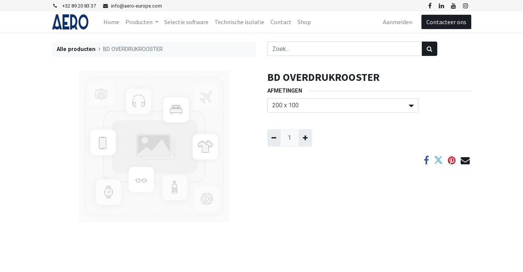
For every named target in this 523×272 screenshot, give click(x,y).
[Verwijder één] (274, 138)
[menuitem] (111, 21)
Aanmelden (397, 22)
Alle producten (76, 49)
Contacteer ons (446, 22)
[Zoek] (429, 49)
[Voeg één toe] (305, 138)
